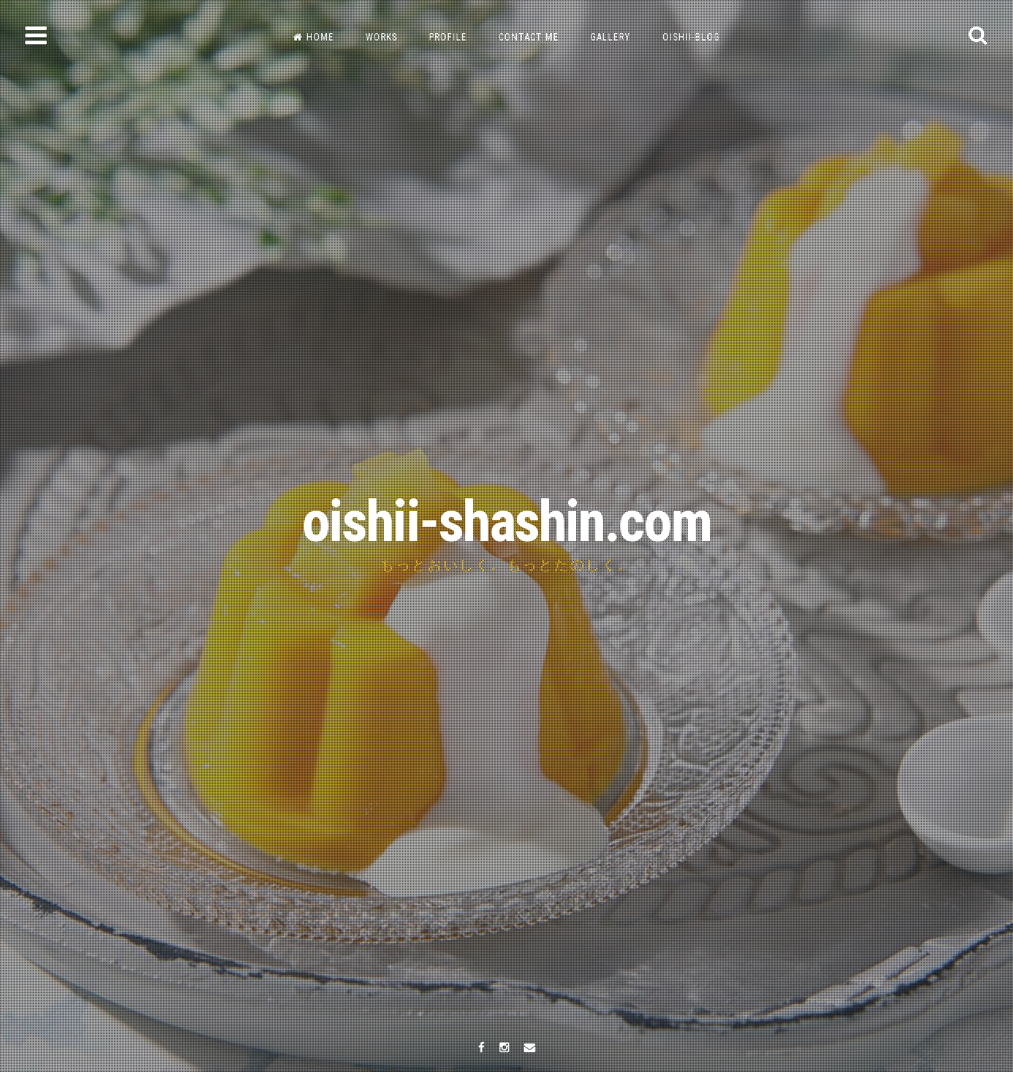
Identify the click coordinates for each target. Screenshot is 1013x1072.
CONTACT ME (529, 37)
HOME (313, 37)
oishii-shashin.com (506, 521)
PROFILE (448, 37)
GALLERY (610, 37)
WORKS (381, 37)
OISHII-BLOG (691, 37)
